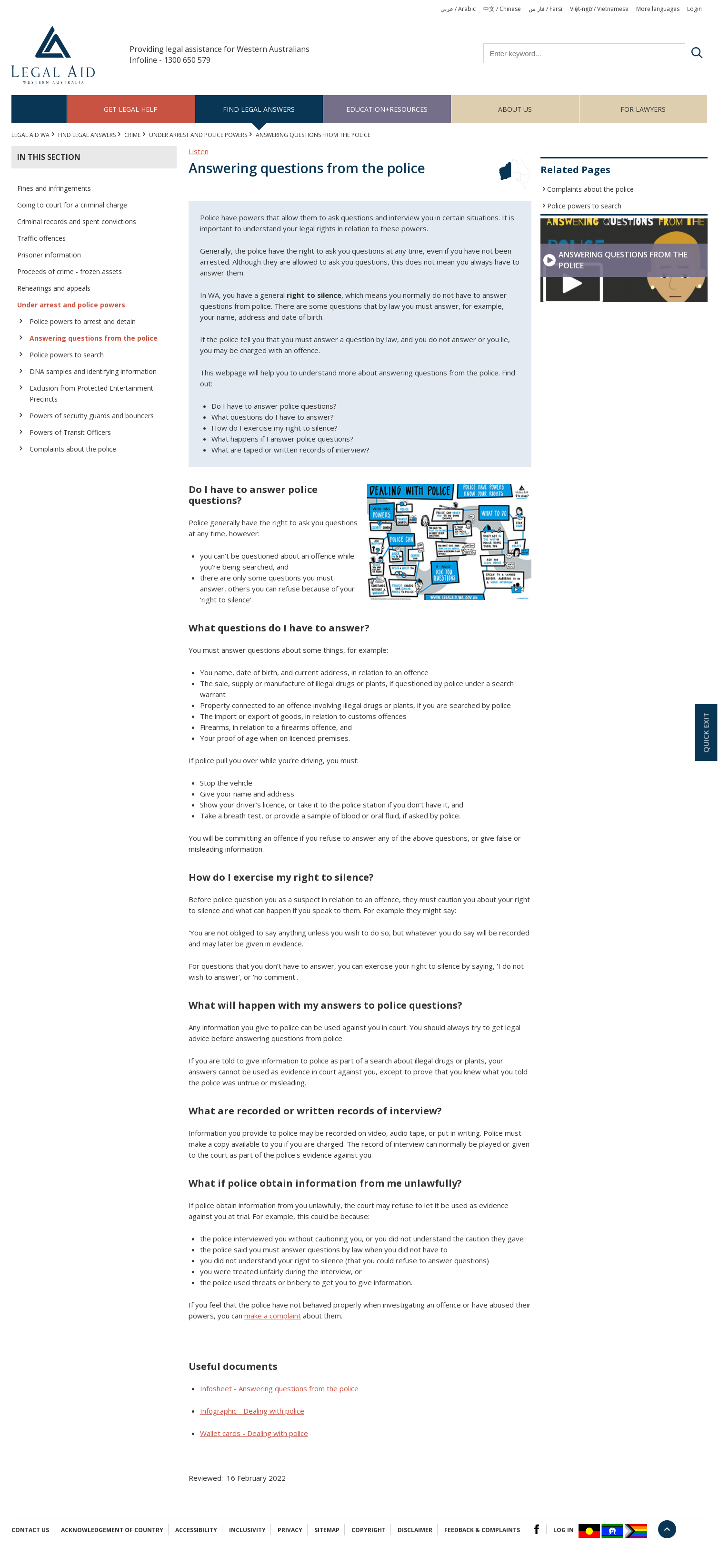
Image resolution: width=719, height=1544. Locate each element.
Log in (563, 1530)
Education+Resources (387, 109)
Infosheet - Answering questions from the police (279, 1388)
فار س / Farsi (545, 9)
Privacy (290, 1530)
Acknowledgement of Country (112, 1530)
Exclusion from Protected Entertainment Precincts (91, 393)
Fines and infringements (54, 188)
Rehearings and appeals (53, 288)
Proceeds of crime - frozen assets (69, 271)
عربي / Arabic (458, 9)
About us (515, 109)
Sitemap (327, 1530)
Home (39, 109)
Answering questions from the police (94, 338)
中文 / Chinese (502, 9)
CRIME (132, 135)
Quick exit (705, 732)
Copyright (368, 1530)
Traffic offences (41, 238)
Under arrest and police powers (198, 135)
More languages (657, 9)
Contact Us (30, 1530)
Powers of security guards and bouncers (92, 415)
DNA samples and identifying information (93, 371)
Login (694, 9)
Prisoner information (49, 254)
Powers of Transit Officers (70, 432)
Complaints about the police (73, 448)
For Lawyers (643, 109)
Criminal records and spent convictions (76, 221)
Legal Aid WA (30, 135)
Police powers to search (67, 354)
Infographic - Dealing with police (252, 1411)
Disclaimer (415, 1530)
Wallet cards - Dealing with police (254, 1433)
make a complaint (272, 1315)
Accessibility (196, 1530)
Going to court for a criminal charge (72, 204)
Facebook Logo (536, 1529)
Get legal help (131, 109)
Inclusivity (247, 1530)
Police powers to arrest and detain (83, 321)
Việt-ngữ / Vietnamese (599, 9)
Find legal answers (259, 109)
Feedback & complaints (482, 1530)
